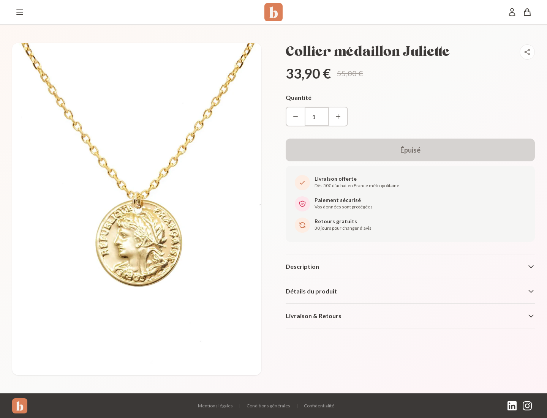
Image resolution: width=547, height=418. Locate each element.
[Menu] (19, 12)
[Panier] (527, 12)
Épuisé (410, 150)
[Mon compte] (512, 12)
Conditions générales (268, 406)
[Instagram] (527, 405)
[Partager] (527, 52)
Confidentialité (319, 406)
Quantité (298, 97)
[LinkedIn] (512, 405)
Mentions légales (215, 406)
